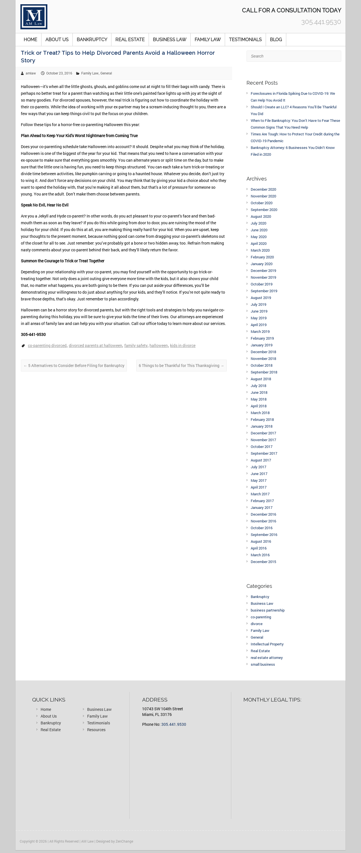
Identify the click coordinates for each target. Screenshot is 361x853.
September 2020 (264, 209)
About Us (57, 39)
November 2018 (263, 358)
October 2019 (261, 284)
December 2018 (263, 351)
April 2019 (259, 324)
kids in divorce (182, 345)
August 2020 (261, 216)
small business (263, 664)
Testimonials (245, 39)
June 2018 (259, 392)
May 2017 (259, 480)
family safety (136, 345)
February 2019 (262, 338)
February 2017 (262, 500)
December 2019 (263, 270)
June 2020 (259, 229)
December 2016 (263, 514)
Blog (276, 39)
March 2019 (260, 331)
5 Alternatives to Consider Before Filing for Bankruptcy (73, 365)
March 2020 (260, 250)
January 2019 (261, 345)
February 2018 (262, 419)
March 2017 (260, 493)
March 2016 (260, 554)
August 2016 (261, 541)
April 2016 (259, 548)
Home (30, 39)
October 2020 (261, 202)
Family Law (208, 39)
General (106, 73)
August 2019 (261, 297)
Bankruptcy (92, 39)
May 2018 (259, 399)
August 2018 (261, 378)
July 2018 (258, 385)
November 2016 (263, 521)
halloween (158, 345)
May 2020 (259, 236)
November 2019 (263, 277)
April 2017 (259, 487)
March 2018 (260, 412)
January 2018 (261, 426)
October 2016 (261, 527)
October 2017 (261, 446)
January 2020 (261, 263)
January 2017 (261, 507)
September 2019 (264, 290)
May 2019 (259, 317)
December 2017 (263, 433)
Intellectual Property (267, 644)
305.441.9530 (173, 724)
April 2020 (259, 243)
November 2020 (263, 196)
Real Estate (130, 39)
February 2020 (262, 257)
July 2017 (258, 466)
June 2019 (259, 311)
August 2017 (261, 460)
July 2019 (258, 304)
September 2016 (264, 534)
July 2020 (258, 223)
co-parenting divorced (47, 345)
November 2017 (263, 439)
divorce (257, 623)
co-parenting (261, 616)
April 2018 (259, 405)
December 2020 (263, 189)
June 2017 (259, 473)
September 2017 (264, 453)
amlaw (31, 73)
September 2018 (264, 372)
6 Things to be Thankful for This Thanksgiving (181, 365)
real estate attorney (267, 657)
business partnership (268, 610)
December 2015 (263, 561)
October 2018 (261, 365)
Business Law (169, 39)
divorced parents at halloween (95, 345)
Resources (96, 729)
